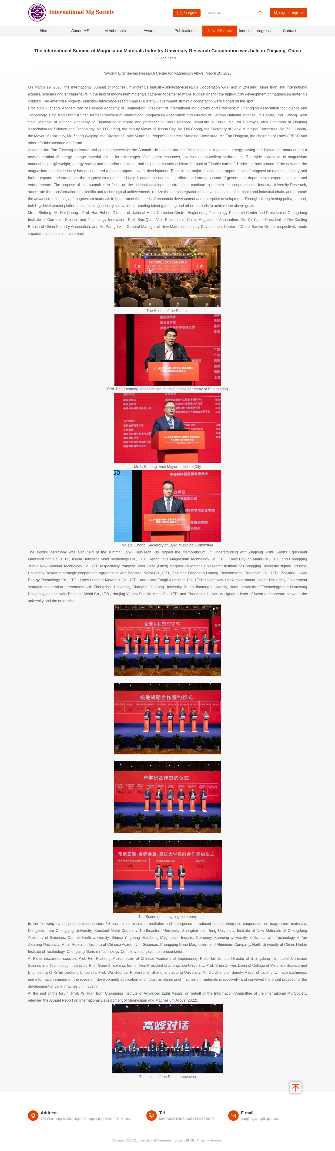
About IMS (80, 31)
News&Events (220, 31)
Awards (150, 31)
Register (297, 13)
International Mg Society (78, 13)
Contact (290, 31)
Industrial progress (254, 31)
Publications (185, 31)
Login (282, 13)
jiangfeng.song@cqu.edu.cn (261, 1119)
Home (45, 31)
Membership (115, 31)
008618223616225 (200, 1119)
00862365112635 (171, 1119)
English (192, 13)
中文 (179, 13)
